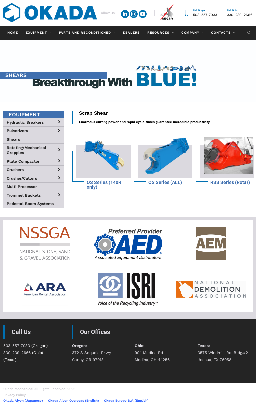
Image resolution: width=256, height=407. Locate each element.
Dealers (131, 32)
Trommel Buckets (24, 195)
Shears (13, 139)
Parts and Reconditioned (85, 32)
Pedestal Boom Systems (30, 203)
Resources (158, 32)
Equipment (36, 32)
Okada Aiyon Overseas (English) (73, 400)
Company (190, 32)
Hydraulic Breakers (25, 122)
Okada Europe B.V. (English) (126, 400)
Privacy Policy (14, 395)
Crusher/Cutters (22, 178)
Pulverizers (17, 130)
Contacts (220, 32)
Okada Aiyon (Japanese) (23, 400)
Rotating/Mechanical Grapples (26, 150)
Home (12, 32)
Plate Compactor (23, 161)
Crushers (15, 169)
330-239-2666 (240, 15)
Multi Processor (22, 186)
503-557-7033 (205, 15)
